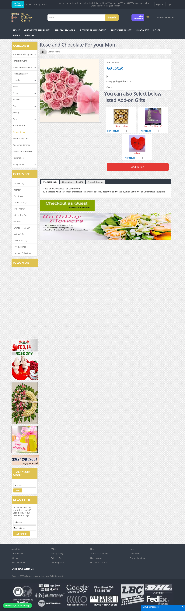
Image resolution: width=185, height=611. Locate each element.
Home (16, 30)
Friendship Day (20, 215)
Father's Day (19, 208)
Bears (16, 35)
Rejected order (18, 562)
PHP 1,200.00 (113, 131)
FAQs (53, 549)
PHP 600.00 (146, 131)
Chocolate (142, 30)
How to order (96, 558)
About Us (16, 549)
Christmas (18, 196)
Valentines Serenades (23, 145)
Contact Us (135, 553)
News (92, 549)
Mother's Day (19, 234)
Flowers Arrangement (92, 30)
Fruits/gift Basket (120, 30)
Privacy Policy (57, 553)
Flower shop (18, 158)
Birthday (17, 189)
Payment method (137, 558)
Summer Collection (22, 253)
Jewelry (16, 112)
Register (159, 4)
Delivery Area (57, 558)
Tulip (15, 119)
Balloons (30, 35)
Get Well (17, 221)
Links (132, 549)
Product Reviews (95, 182)
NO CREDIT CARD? (98, 562)
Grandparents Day (21, 227)
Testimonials (17, 553)
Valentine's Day (20, 240)
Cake (15, 106)
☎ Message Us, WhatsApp (17, 605)
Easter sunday (19, 202)
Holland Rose (19, 125)
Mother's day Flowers (22, 151)
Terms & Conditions (99, 553)
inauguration (19, 164)
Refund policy (57, 562)
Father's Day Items (21, 138)
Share (109, 87)
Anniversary (18, 183)
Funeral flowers (65, 30)
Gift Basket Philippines (37, 30)
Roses (156, 30)
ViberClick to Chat (138, 17)
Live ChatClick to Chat (18, 4)
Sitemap (15, 558)
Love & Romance (21, 246)
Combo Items (19, 132)
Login (169, 4)
